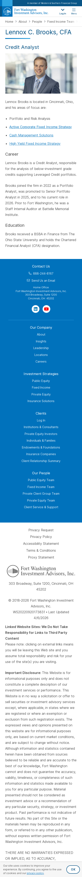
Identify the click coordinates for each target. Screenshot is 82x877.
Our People (41, 473)
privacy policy (35, 873)
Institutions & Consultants (41, 427)
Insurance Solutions (41, 401)
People (37, 21)
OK (73, 869)
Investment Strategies (41, 374)
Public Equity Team (41, 480)
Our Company (41, 327)
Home (9, 21)
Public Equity (41, 381)
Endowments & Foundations (41, 447)
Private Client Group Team (41, 493)
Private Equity (41, 394)
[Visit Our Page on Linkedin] (35, 309)
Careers (41, 361)
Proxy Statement (41, 557)
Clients (41, 413)
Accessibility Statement (41, 544)
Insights (41, 341)
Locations (41, 355)
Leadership (41, 348)
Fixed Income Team (61, 21)
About (23, 21)
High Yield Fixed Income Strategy (35, 143)
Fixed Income (41, 387)
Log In (41, 420)
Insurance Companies (41, 454)
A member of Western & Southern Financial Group (52, 3)
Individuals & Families (41, 440)
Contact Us (41, 266)
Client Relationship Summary (41, 461)
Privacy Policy (41, 537)
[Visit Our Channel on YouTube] (46, 309)
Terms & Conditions (41, 550)
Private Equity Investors (41, 434)
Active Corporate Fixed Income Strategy (40, 127)
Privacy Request (41, 530)
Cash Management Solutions (31, 135)
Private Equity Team (41, 500)
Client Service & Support (41, 507)
